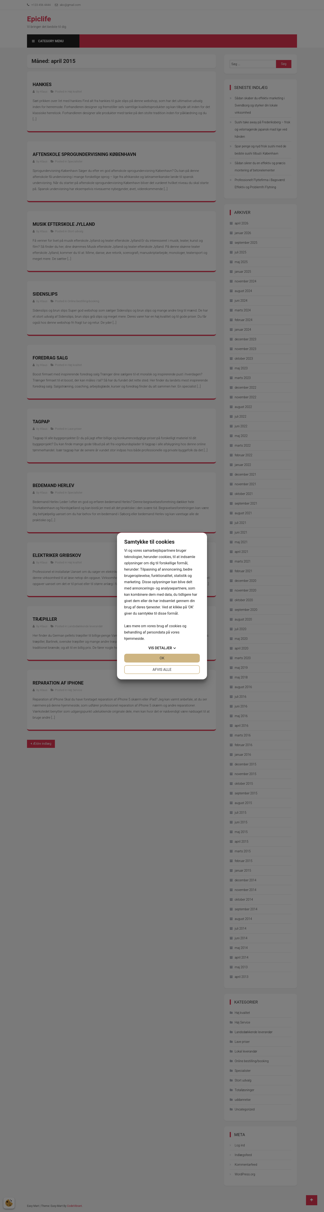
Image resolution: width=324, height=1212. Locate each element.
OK (162, 658)
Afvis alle (162, 669)
